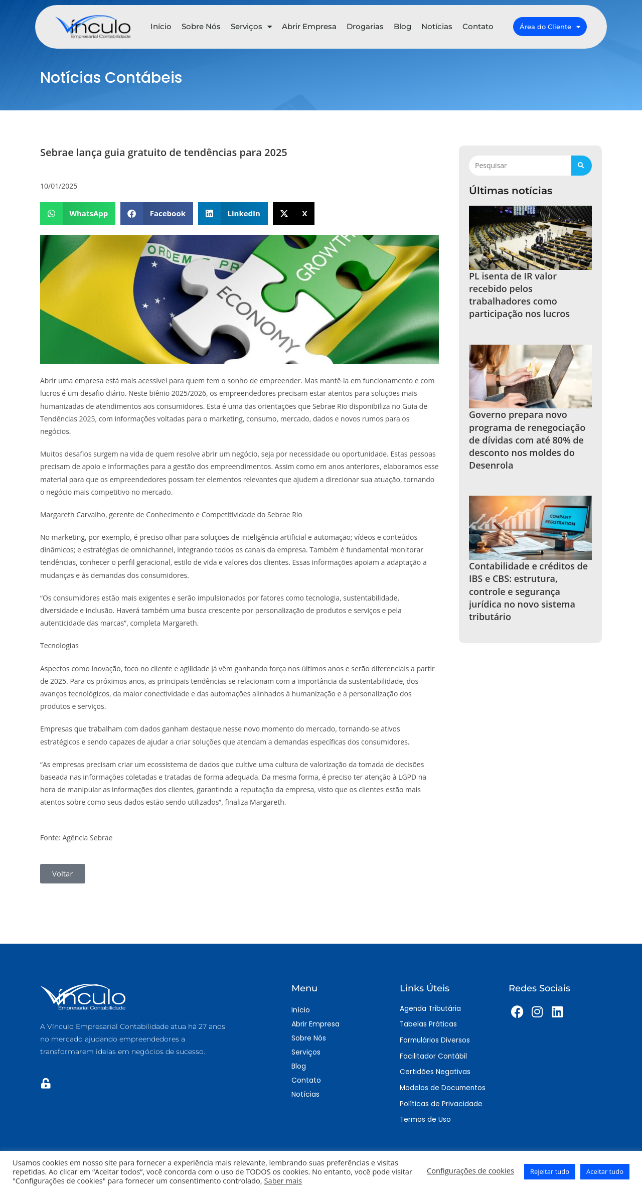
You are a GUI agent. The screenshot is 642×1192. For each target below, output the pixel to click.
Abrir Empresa (309, 24)
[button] (77, 213)
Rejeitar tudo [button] (549, 1171)
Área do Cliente (550, 24)
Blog (402, 24)
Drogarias (365, 24)
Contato (478, 24)
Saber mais (283, 1180)
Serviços (251, 24)
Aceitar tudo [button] (604, 1171)
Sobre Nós (201, 24)
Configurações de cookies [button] (470, 1170)
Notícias (436, 24)
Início (161, 24)
